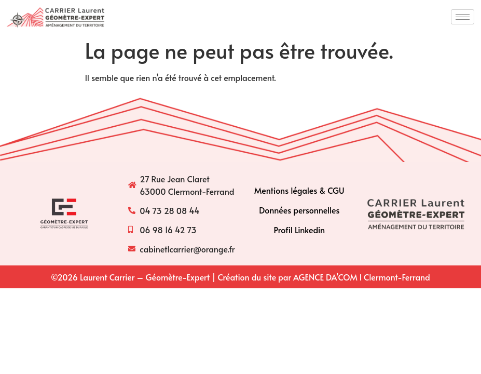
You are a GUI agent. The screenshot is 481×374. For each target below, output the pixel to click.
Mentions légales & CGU (299, 190)
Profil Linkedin (299, 229)
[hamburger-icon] (462, 16)
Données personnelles (299, 210)
